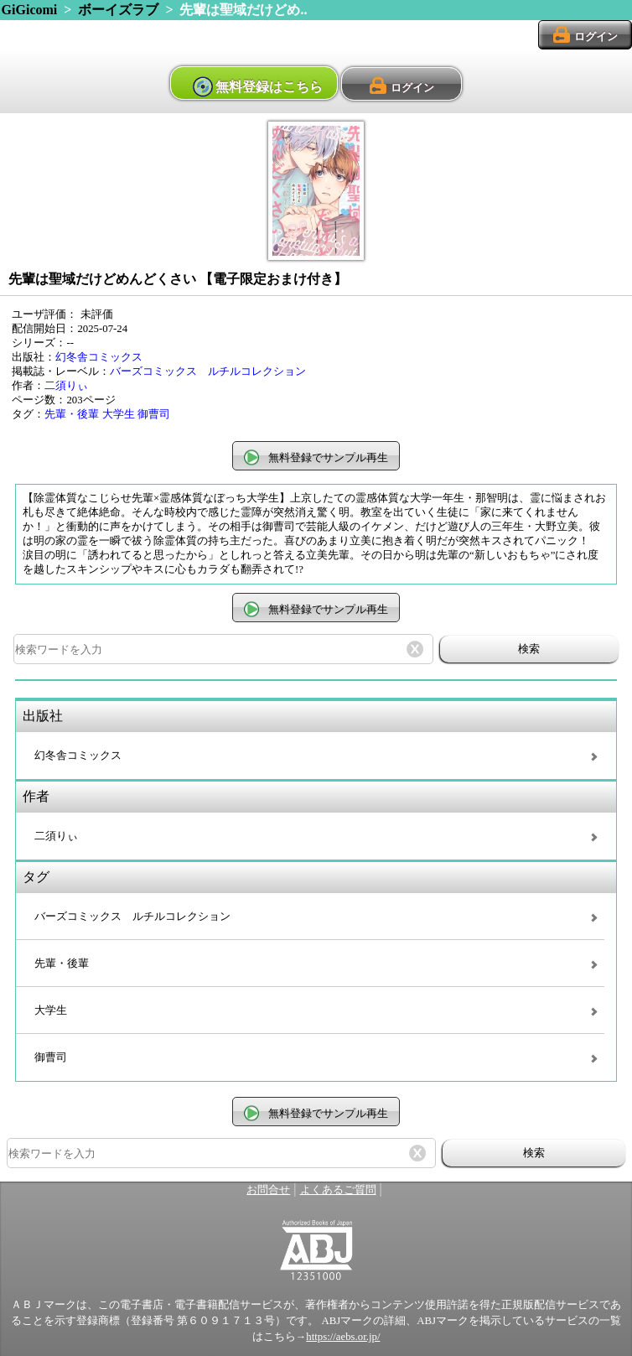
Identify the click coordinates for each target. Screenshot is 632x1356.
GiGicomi (30, 10)
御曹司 (153, 414)
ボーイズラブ (118, 10)
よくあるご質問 (338, 1190)
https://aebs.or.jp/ (343, 1337)
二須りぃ (66, 386)
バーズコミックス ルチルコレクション (208, 371)
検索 (529, 648)
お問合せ (268, 1190)
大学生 (118, 414)
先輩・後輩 (71, 414)
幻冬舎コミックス (98, 357)
